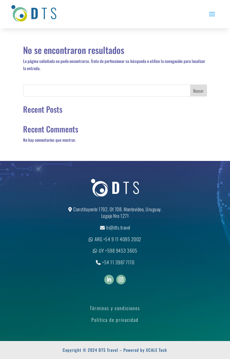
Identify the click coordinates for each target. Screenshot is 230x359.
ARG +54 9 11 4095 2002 (118, 239)
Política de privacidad (115, 319)
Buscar (198, 91)
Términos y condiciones (115, 308)
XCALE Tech (156, 350)
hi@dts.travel (118, 227)
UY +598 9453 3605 (118, 250)
